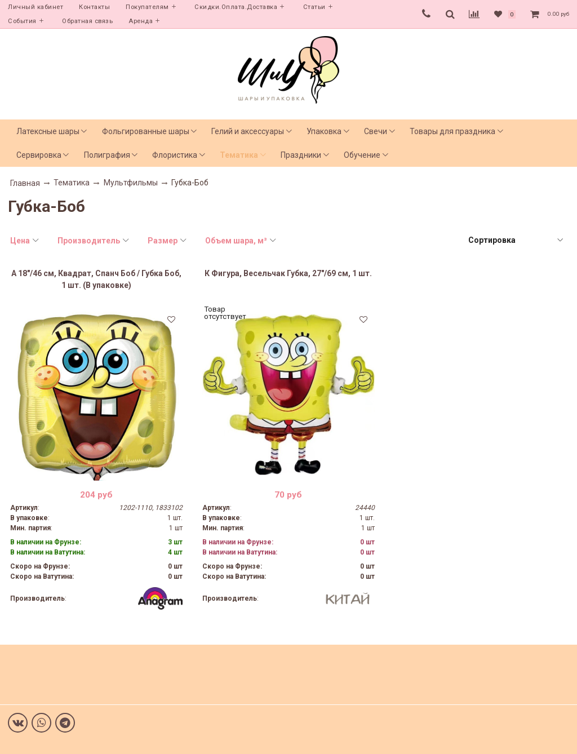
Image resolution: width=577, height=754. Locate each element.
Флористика (174, 154)
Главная (25, 183)
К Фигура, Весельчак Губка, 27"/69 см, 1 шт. (288, 273)
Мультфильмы (131, 182)
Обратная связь (87, 21)
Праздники (301, 154)
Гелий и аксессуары (247, 131)
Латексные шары (47, 131)
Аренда (140, 21)
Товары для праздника (452, 131)
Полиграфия (107, 154)
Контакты (94, 7)
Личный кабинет (35, 7)
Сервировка (38, 154)
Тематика (239, 154)
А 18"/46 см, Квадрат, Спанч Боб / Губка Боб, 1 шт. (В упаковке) (96, 279)
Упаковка (324, 131)
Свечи (375, 131)
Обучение (362, 154)
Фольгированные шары (145, 131)
